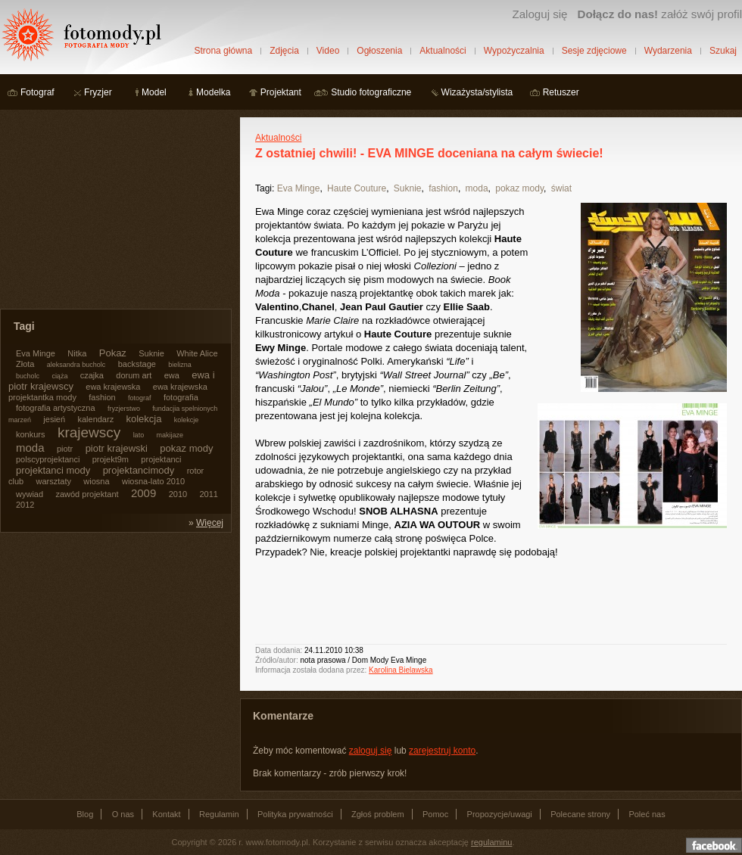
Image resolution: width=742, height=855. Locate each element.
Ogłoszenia (379, 50)
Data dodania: (278, 650)
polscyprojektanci (48, 459)
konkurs (30, 434)
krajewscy (89, 432)
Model (154, 92)
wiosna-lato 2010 (153, 481)
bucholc (27, 376)
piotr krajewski (117, 448)
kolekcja (144, 418)
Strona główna (223, 50)
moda (477, 188)
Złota (25, 363)
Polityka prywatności (295, 814)
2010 (178, 494)
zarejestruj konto (442, 750)
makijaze (169, 435)
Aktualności (442, 50)
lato (139, 435)
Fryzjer (98, 92)
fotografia (181, 397)
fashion (443, 188)
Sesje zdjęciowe (594, 50)
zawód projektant (86, 494)
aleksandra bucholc (76, 364)
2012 (25, 504)
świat (561, 188)
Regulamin (219, 814)
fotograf (139, 398)
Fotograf (37, 92)
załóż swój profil (660, 14)
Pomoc (435, 814)
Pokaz (112, 353)
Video (327, 50)
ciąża (59, 376)
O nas (123, 814)
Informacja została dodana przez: (310, 670)
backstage (137, 363)
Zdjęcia (284, 50)
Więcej (209, 523)
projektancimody (139, 470)
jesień (54, 419)
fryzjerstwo (124, 408)
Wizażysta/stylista (477, 92)
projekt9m (110, 459)
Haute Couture (356, 188)
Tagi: (264, 188)
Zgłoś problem (377, 814)
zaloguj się (370, 750)
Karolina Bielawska (401, 670)
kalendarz (95, 419)
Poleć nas (646, 814)
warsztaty (53, 481)
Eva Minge (298, 188)
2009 (143, 493)
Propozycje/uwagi (499, 814)
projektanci (161, 459)
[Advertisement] (113, 211)
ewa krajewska (113, 386)
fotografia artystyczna (55, 407)
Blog (84, 814)
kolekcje (186, 420)
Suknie (408, 188)
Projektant (280, 92)
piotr (65, 448)
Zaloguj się (539, 14)
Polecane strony (580, 814)
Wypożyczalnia (514, 50)
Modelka (213, 92)
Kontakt (166, 814)
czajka (92, 375)
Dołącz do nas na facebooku (714, 845)
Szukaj (723, 50)
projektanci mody (53, 470)
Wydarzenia (668, 50)
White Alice (196, 353)
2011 (208, 494)
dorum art (133, 375)
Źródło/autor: (276, 660)
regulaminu (491, 842)
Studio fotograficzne (371, 92)
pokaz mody (519, 188)
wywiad (29, 494)
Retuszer (561, 92)
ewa (171, 375)
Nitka (76, 353)
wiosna (96, 481)
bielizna (180, 364)
